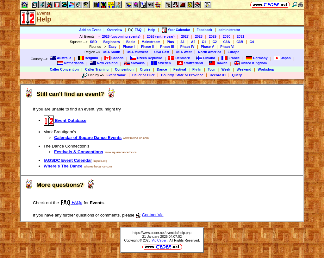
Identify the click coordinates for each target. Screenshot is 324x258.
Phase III (167, 46)
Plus (170, 42)
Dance (162, 69)
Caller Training (97, 69)
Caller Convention (64, 69)
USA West (183, 52)
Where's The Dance (63, 166)
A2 (193, 42)
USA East (162, 52)
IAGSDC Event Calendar (68, 160)
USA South (111, 52)
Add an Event (90, 30)
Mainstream (151, 42)
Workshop (266, 69)
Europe (233, 52)
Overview (114, 30)
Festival (179, 69)
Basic (130, 42)
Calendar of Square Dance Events (88, 137)
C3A (226, 42)
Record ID (218, 75)
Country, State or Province (182, 75)
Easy (112, 46)
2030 (226, 36)
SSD (93, 42)
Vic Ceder (159, 240)
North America (209, 52)
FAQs (71, 202)
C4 (252, 42)
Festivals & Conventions (78, 151)
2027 (185, 36)
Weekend (244, 69)
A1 (182, 42)
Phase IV (187, 46)
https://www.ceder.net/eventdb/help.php (162, 233)
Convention (124, 69)
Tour (211, 69)
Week (225, 69)
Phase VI (227, 46)
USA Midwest (137, 52)
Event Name (116, 75)
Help (151, 30)
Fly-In (196, 69)
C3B (239, 42)
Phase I (128, 46)
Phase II (147, 46)
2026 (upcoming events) (121, 36)
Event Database (65, 120)
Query (237, 75)
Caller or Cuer (143, 75)
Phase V (207, 46)
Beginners (111, 42)
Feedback (204, 30)
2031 (240, 36)
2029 (212, 36)
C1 (204, 42)
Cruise (145, 69)
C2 (215, 42)
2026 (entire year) (161, 36)
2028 (198, 36)
